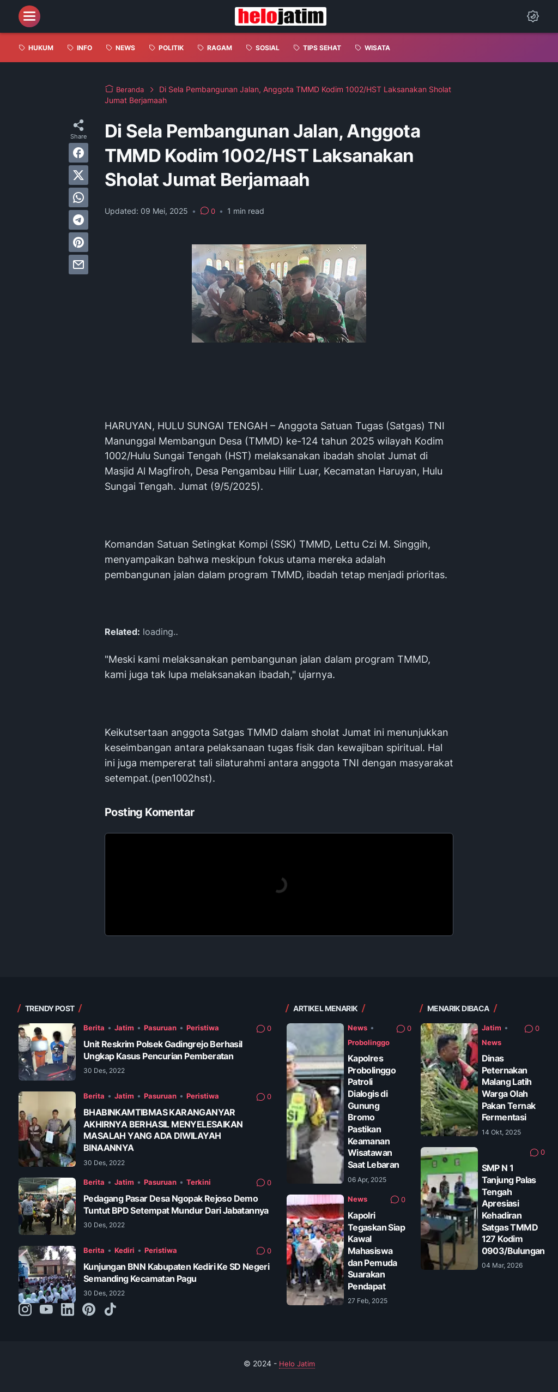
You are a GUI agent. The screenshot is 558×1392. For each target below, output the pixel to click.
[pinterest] (78, 242)
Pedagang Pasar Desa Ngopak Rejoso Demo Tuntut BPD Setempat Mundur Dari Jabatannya (176, 1210)
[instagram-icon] (25, 1316)
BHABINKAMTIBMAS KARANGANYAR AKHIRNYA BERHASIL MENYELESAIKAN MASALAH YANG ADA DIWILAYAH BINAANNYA (168, 1130)
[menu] (29, 16)
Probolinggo (371, 1042)
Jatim (125, 1027)
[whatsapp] (78, 197)
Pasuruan (163, 1027)
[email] (78, 264)
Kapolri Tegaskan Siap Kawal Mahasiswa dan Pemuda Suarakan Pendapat (375, 1250)
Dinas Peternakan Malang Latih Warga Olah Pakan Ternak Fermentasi (510, 1093)
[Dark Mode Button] (532, 16)
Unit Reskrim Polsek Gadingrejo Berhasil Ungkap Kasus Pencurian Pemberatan (169, 1050)
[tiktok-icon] (110, 1316)
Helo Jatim (297, 1369)
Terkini (204, 1181)
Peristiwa (208, 1027)
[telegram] (78, 220)
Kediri (126, 1256)
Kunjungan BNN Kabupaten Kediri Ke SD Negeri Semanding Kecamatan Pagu (168, 1278)
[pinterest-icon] (88, 1316)
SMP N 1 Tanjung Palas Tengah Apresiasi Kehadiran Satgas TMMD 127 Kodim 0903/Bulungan (516, 1221)
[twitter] (78, 175)
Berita (94, 1027)
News (358, 1027)
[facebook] (78, 153)
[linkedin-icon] (67, 1316)
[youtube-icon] (46, 1316)
